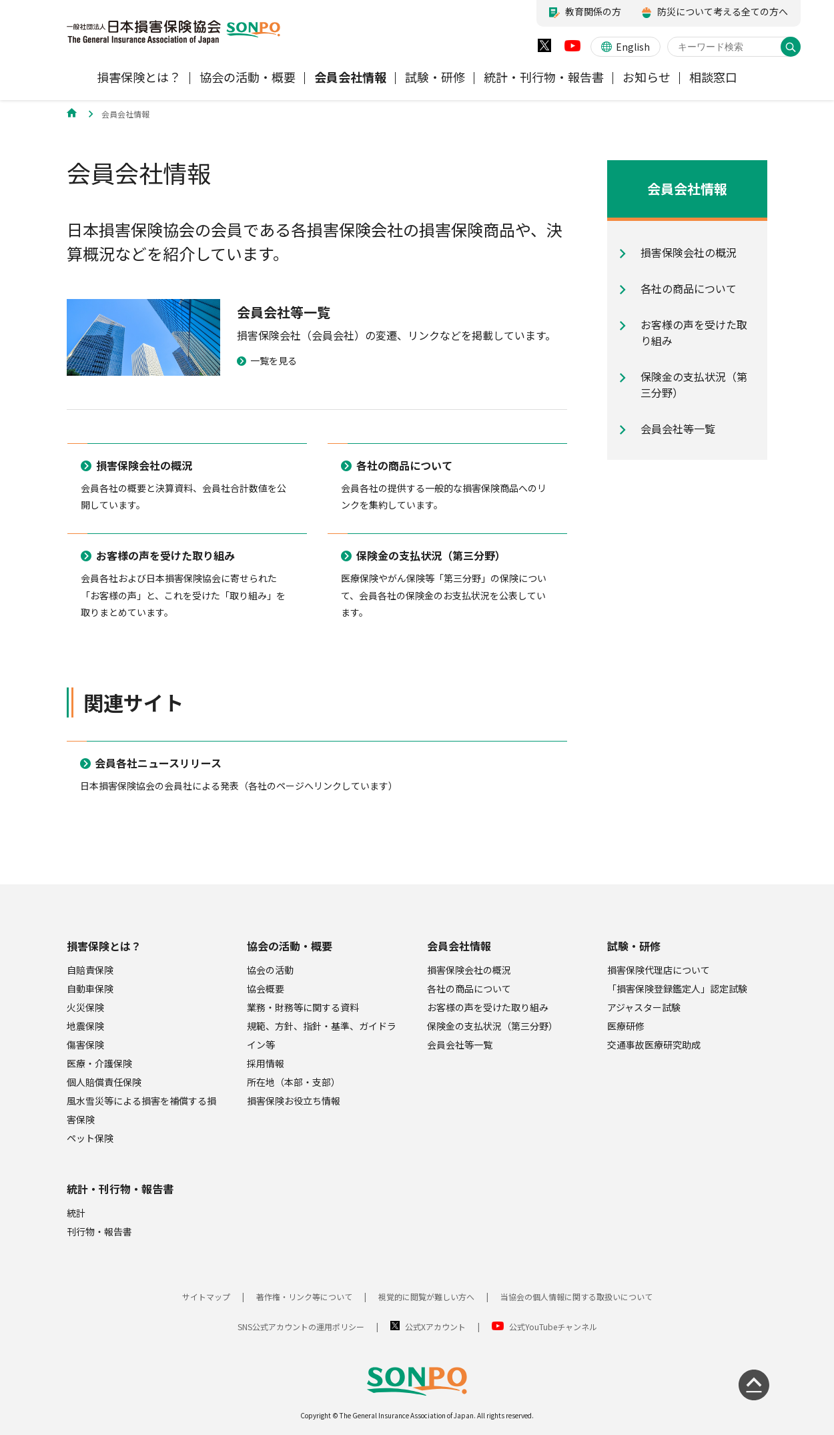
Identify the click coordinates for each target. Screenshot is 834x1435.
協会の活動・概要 (289, 946)
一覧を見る (267, 361)
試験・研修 (634, 946)
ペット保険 (90, 1138)
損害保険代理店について (658, 969)
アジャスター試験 (644, 1007)
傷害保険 (85, 1044)
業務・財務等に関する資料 (303, 1007)
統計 (76, 1212)
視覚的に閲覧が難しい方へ (426, 1296)
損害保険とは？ (104, 946)
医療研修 (626, 1026)
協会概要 (265, 988)
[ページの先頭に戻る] (754, 1385)
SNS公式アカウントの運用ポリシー (301, 1326)
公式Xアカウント (435, 1326)
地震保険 (85, 1026)
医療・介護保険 (99, 1063)
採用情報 (265, 1063)
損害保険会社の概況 (469, 969)
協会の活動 (270, 969)
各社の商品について (469, 988)
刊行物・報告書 (99, 1231)
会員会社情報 (459, 946)
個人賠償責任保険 (104, 1082)
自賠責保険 (90, 969)
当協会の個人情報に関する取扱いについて (576, 1296)
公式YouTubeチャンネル (553, 1326)
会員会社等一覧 (459, 1044)
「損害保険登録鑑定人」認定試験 (677, 988)
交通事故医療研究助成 (654, 1044)
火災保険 (85, 1007)
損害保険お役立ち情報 (293, 1100)
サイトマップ (206, 1296)
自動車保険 (90, 988)
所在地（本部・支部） (293, 1082)
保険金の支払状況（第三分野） (492, 1026)
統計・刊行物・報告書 (120, 1189)
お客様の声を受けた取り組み (487, 1007)
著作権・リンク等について (304, 1296)
